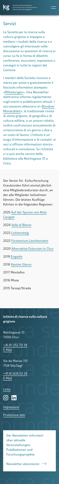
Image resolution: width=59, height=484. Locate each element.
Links (6, 389)
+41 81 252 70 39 (15, 345)
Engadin (16, 256)
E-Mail (7, 350)
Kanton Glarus (21, 264)
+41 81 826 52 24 (15, 373)
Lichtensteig (20, 233)
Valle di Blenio (21, 225)
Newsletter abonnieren (26, 464)
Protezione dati (14, 415)
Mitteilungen (14, 92)
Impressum (11, 407)
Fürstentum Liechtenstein (29, 241)
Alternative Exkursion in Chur (32, 249)
